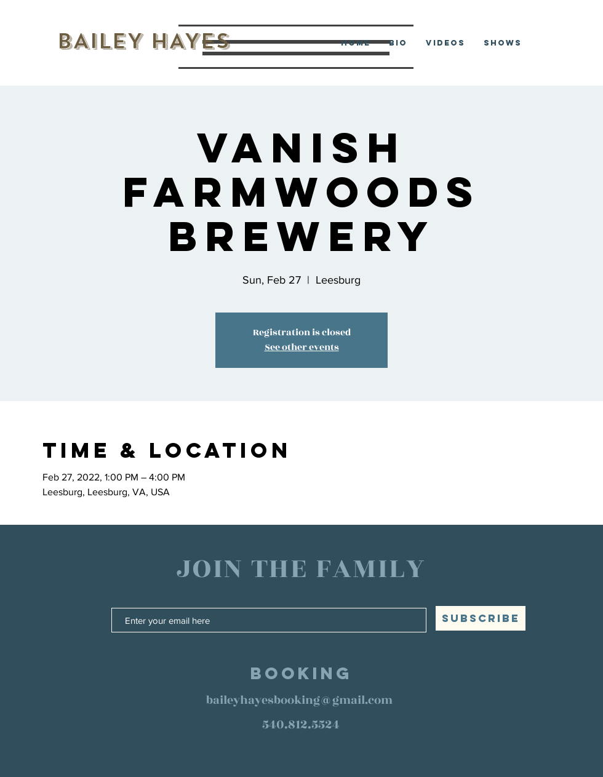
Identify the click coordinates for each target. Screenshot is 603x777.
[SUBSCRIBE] (480, 618)
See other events (302, 347)
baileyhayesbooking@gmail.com (299, 700)
